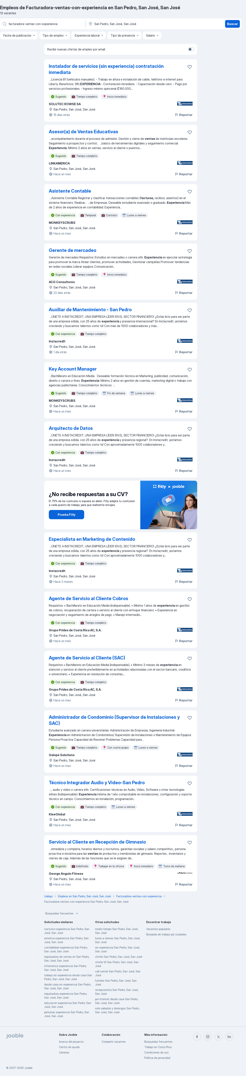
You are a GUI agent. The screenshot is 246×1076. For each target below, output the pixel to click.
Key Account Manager (73, 369)
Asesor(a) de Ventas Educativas (83, 131)
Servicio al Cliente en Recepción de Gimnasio (97, 842)
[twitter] (218, 1037)
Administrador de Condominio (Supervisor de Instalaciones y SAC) (114, 720)
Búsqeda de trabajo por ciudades (166, 934)
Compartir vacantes (114, 1041)
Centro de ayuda (69, 1047)
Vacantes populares (158, 929)
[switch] (191, 49)
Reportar (183, 115)
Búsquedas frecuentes (62, 913)
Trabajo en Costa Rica (158, 1047)
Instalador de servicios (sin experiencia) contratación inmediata (106, 69)
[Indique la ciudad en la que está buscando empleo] (128, 23)
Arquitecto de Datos (71, 428)
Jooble (28, 1067)
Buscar (232, 24)
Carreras (64, 1052)
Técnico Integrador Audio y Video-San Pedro (97, 782)
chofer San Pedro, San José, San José (118, 956)
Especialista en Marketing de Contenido (92, 539)
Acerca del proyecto (71, 1041)
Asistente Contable (70, 191)
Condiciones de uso (156, 1052)
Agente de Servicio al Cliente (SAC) (87, 658)
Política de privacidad (157, 1057)
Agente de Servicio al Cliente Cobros (88, 598)
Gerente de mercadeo (72, 250)
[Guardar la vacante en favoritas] (190, 67)
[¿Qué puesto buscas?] (42, 23)
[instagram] (208, 1037)
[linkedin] (229, 1037)
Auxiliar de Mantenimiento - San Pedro (90, 309)
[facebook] (197, 1037)
